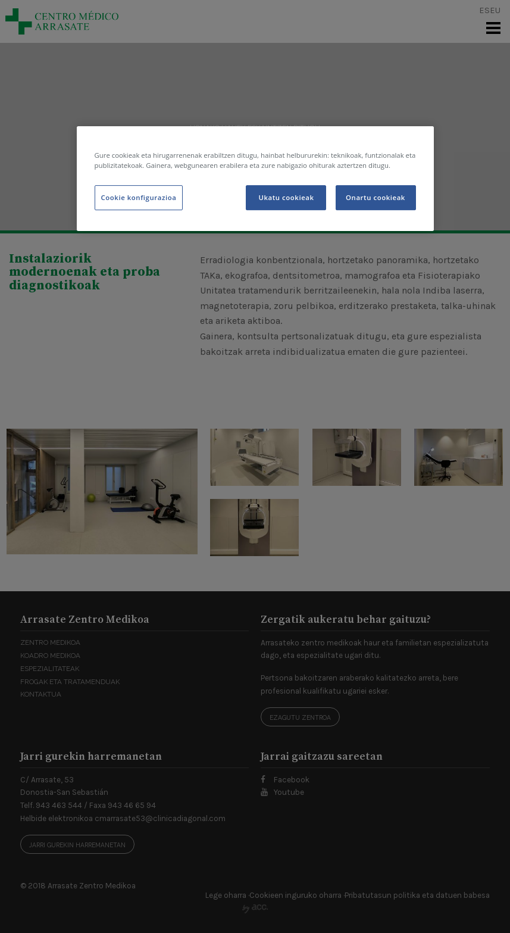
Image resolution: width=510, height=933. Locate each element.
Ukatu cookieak (286, 197)
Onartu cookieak (375, 197)
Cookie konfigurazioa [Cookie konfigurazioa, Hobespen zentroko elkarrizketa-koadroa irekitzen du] (139, 197)
